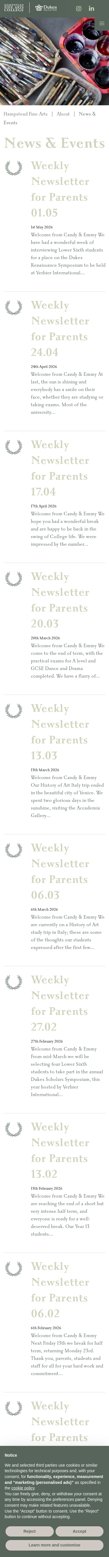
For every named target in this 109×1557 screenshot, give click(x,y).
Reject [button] (30, 1531)
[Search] (104, 8)
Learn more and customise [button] (54, 1545)
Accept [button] (79, 1531)
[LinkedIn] (91, 9)
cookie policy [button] (22, 1488)
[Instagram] (78, 9)
